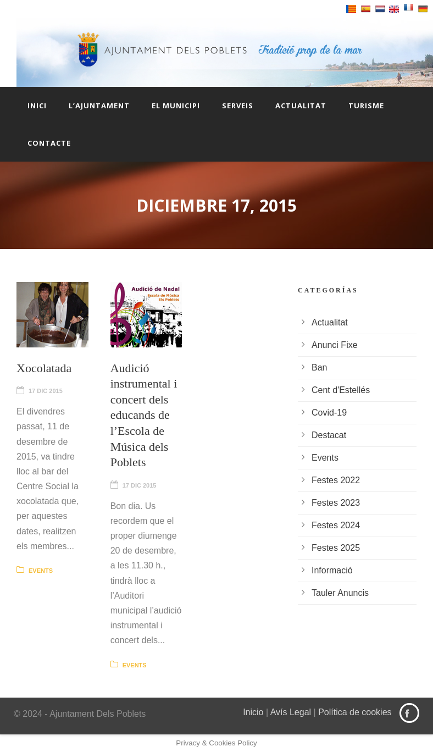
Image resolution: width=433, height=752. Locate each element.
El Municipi (176, 105)
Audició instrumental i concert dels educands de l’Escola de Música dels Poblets (143, 415)
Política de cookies (354, 712)
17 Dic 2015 (46, 391)
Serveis (237, 105)
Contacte (49, 143)
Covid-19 (329, 412)
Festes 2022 (336, 480)
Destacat (329, 435)
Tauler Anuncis (340, 593)
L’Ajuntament (99, 105)
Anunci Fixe (335, 345)
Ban (319, 367)
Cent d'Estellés (341, 390)
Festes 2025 (336, 547)
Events (41, 570)
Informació (332, 570)
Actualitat (300, 105)
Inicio (253, 712)
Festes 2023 (336, 502)
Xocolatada (43, 368)
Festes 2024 (336, 525)
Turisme (366, 105)
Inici (37, 105)
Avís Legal (290, 712)
